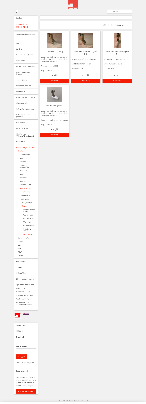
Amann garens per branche (23, 73)
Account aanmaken (25, 391)
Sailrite (20, 255)
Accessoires (25, 192)
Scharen (19, 267)
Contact (19, 49)
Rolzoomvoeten (29, 225)
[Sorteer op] (121, 25)
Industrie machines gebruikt (23, 116)
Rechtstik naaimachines (25, 166)
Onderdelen (20, 142)
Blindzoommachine (23, 86)
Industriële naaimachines (25, 109)
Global (20, 241)
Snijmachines (21, 273)
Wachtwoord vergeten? (25, 363)
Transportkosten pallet (24, 295)
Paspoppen (20, 261)
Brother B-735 (25, 174)
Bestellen (54, 80)
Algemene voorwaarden (25, 285)
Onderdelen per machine (25, 147)
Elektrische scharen (23, 103)
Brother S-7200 (25, 185)
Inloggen (21, 356)
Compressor (20, 91)
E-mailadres (21, 337)
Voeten (24, 206)
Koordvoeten (28, 215)
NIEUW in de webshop (24, 55)
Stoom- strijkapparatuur (25, 279)
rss (87, 400)
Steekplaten (25, 199)
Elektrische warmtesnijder (25, 97)
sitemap (83, 400)
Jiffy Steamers (21, 122)
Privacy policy (21, 288)
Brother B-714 (25, 170)
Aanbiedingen (21, 60)
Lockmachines (25, 155)
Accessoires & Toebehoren (26, 66)
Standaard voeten (27, 230)
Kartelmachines (22, 128)
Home (18, 43)
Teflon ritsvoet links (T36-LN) (86, 53)
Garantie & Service (23, 292)
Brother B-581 (25, 162)
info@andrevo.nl (22, 24)
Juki (19, 248)
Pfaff (19, 252)
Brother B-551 (25, 158)
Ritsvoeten (27, 222)
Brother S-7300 (25, 188)
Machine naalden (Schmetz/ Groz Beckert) (25, 135)
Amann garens (21, 80)
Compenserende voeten (29, 210)
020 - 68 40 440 (22, 27)
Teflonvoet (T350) (54, 52)
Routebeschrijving (22, 299)
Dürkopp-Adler (23, 238)
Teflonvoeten (28, 234)
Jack (19, 245)
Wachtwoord (21, 346)
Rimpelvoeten (28, 218)
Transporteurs (26, 202)
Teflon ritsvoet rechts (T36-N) (117, 53)
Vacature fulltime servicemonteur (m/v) (24, 303)
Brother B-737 (25, 178)
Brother (21, 151)
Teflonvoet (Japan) (54, 106)
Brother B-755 (25, 181)
